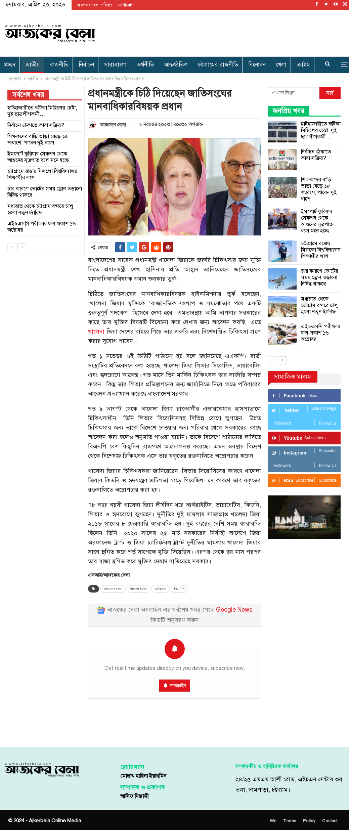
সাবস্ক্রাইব (178, 686)
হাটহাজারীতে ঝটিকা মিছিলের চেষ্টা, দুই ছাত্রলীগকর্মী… (321, 130)
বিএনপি (179, 588)
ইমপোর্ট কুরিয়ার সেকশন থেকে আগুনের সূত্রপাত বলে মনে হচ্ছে (317, 221)
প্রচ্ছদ (9, 65)
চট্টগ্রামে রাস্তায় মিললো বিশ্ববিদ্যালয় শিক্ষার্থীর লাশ (321, 250)
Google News (234, 610)
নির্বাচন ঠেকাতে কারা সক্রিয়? (316, 155)
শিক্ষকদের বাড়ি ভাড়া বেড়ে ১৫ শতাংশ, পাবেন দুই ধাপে (319, 189)
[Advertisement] (234, 31)
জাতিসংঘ (160, 588)
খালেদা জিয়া (138, 588)
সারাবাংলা (115, 65)
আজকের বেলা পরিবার (95, 5)
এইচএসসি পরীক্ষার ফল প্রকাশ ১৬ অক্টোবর (320, 333)
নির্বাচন (86, 65)
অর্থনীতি (145, 65)
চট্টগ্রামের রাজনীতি (218, 65)
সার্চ (330, 93)
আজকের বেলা (113, 588)
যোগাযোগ (126, 5)
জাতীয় (33, 65)
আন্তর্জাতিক (176, 65)
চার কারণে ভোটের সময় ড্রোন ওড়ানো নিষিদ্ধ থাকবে (319, 277)
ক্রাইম (303, 65)
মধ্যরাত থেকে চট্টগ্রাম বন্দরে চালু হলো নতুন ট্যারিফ (319, 305)
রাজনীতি (59, 65)
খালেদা (96, 331)
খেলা (281, 65)
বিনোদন (257, 65)
